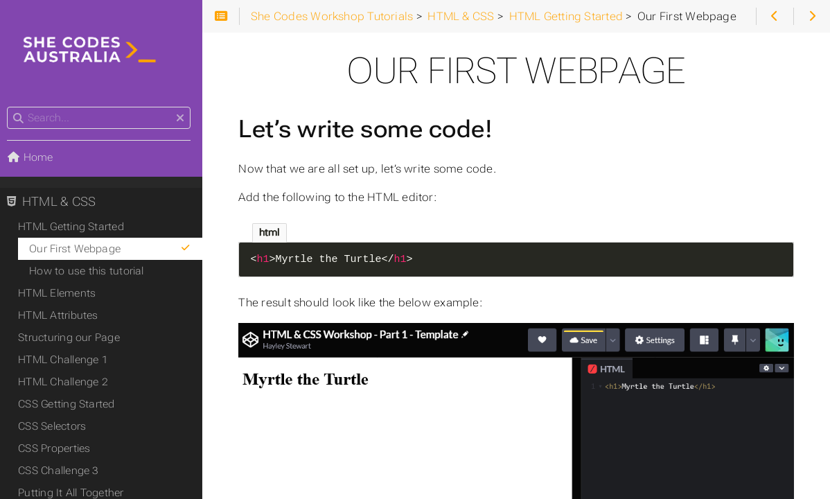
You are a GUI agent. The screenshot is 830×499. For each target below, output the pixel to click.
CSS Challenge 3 (62, 471)
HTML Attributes (62, 316)
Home (34, 158)
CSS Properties (58, 449)
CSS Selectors (56, 427)
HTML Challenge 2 (67, 382)
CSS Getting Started (70, 405)
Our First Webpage (114, 249)
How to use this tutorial (90, 271)
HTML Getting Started (75, 227)
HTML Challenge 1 (67, 360)
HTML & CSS (55, 202)
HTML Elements (61, 294)
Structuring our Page (73, 338)
